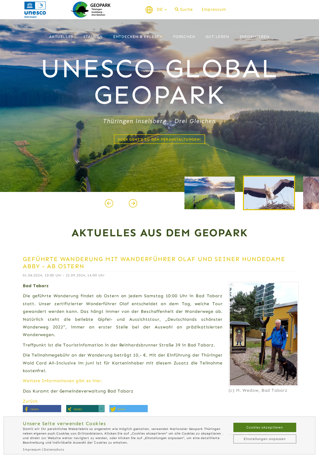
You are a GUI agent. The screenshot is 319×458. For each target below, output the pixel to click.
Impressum (213, 9)
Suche (186, 9)
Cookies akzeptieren (264, 427)
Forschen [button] (184, 36)
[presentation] (109, 203)
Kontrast (264, 9)
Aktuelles (61, 36)
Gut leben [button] (217, 36)
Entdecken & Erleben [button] (138, 36)
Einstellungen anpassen (265, 439)
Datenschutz (54, 449)
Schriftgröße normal (283, 9)
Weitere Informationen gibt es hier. (63, 380)
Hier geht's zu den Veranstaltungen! (159, 139)
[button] (42, 408)
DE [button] (162, 9)
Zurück (30, 401)
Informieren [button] (254, 36)
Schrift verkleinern (275, 9)
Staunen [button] (93, 36)
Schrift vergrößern (292, 9)
